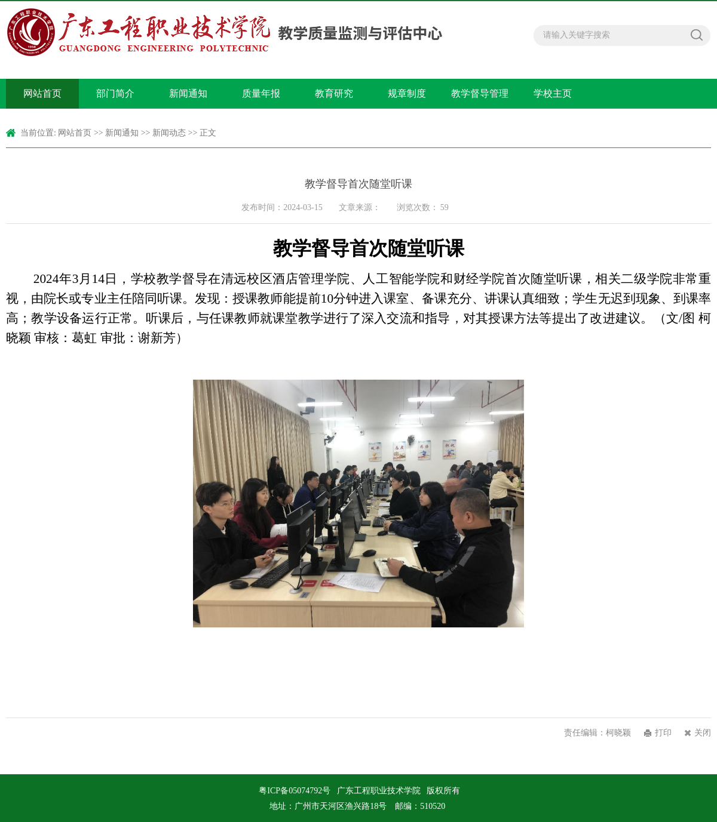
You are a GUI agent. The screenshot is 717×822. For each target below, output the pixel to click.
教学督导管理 (479, 93)
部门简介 (115, 93)
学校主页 (553, 93)
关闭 (702, 732)
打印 (663, 732)
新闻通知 (188, 93)
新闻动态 (169, 132)
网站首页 (42, 93)
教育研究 (334, 93)
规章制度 (407, 93)
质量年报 (261, 93)
